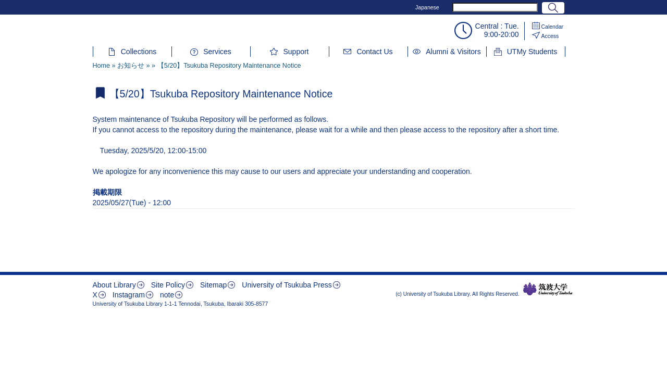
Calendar (552, 26)
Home (101, 65)
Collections (138, 51)
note (167, 295)
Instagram (129, 295)
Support (295, 51)
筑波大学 (548, 289)
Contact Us (374, 51)
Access (550, 36)
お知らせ (130, 65)
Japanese (427, 7)
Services (217, 51)
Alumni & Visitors (453, 51)
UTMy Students (532, 51)
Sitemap (213, 285)
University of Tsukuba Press (286, 285)
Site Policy (168, 285)
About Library (114, 285)
